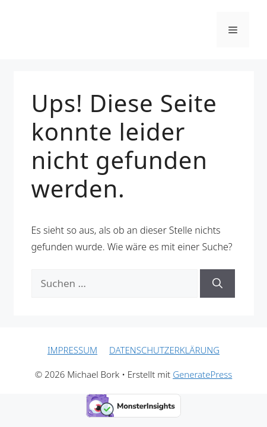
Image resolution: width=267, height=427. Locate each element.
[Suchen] (217, 283)
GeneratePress (202, 374)
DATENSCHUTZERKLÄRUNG (164, 350)
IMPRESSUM (72, 350)
